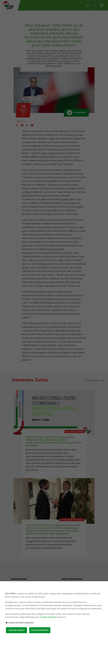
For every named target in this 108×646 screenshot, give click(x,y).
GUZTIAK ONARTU (16, 630)
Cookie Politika (48, 617)
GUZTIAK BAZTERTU (40, 630)
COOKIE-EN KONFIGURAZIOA (20, 623)
